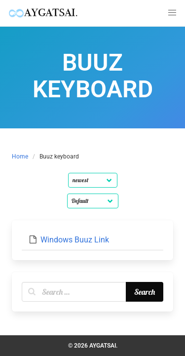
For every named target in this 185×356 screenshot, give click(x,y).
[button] (172, 13)
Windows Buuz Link (74, 239)
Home (20, 156)
